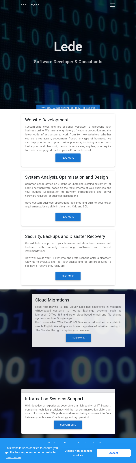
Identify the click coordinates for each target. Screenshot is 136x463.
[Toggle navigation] (113, 5)
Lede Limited (29, 5)
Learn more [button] (13, 457)
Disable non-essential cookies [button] (78, 453)
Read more (68, 157)
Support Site (68, 424)
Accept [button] (113, 453)
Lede (68, 45)
